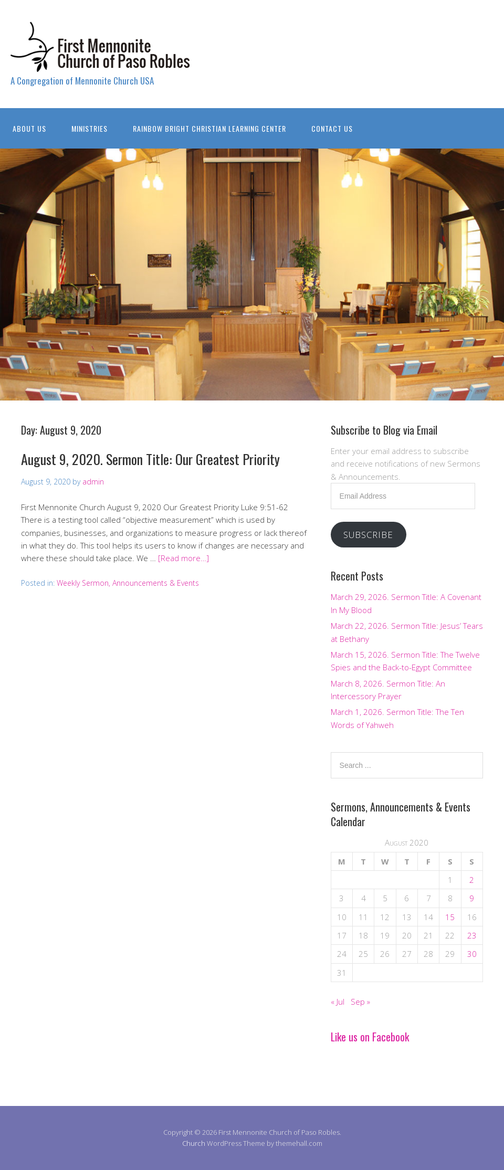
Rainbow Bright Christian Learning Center (209, 128)
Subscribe (368, 535)
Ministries (89, 128)
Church (193, 1143)
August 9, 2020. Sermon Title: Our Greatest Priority (150, 459)
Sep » (360, 1001)
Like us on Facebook (370, 1037)
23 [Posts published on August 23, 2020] (472, 935)
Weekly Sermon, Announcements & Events (128, 583)
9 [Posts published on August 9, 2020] (471, 898)
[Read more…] (183, 558)
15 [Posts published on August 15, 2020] (450, 917)
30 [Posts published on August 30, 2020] (472, 953)
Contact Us (332, 128)
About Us (29, 128)
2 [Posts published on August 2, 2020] (471, 879)
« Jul (337, 1001)
